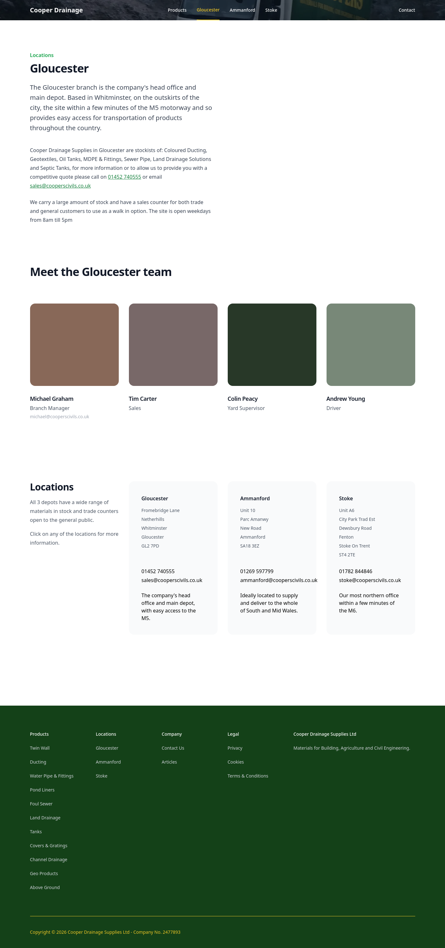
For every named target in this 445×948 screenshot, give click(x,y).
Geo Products (44, 873)
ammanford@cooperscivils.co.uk (279, 580)
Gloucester (208, 10)
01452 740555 (124, 176)
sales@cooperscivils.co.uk (60, 185)
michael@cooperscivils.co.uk (59, 416)
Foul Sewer (41, 804)
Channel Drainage (48, 859)
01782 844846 (355, 571)
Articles (169, 762)
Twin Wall (40, 748)
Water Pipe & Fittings (52, 776)
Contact (407, 10)
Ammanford (242, 10)
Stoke (271, 10)
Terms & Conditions (248, 776)
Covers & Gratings (48, 845)
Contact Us (173, 748)
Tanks (36, 832)
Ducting (38, 762)
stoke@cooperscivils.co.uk (370, 580)
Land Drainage (45, 818)
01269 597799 (257, 571)
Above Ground (45, 887)
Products (177, 10)
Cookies (236, 762)
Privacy (235, 748)
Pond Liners (42, 790)
